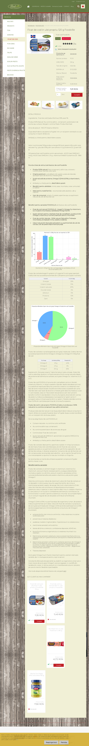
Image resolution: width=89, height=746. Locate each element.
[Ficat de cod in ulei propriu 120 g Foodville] (40, 34)
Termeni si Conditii (57, 6)
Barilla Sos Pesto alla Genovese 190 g (36, 674)
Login (73, 1)
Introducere (31, 25)
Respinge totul (49, 742)
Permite (63, 742)
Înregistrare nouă (80, 1)
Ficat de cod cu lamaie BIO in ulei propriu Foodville (56, 585)
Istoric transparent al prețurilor (65, 49)
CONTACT (66, 6)
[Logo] (15, 6)
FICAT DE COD (40, 25)
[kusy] (58, 94)
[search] (78, 6)
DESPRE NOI (35, 6)
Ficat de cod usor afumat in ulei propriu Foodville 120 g (36, 586)
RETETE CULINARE (46, 6)
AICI (64, 571)
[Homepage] (29, 6)
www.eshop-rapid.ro (19, 724)
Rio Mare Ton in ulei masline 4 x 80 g (56, 629)
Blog (72, 6)
